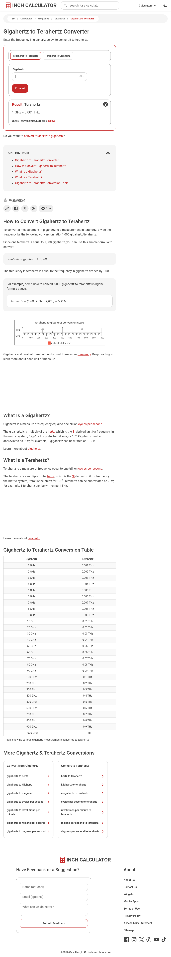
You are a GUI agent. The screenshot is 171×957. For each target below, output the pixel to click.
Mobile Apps (131, 901)
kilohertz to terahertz (82, 784)
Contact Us (130, 887)
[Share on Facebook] (16, 208)
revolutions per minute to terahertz (82, 812)
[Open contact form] (105, 104)
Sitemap (129, 930)
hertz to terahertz (82, 776)
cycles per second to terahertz (82, 801)
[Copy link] (7, 208)
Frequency (43, 18)
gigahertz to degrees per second (28, 831)
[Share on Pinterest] (33, 208)
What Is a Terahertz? (28, 177)
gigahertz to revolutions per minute (28, 812)
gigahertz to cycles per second (28, 801)
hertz (51, 431)
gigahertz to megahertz (28, 793)
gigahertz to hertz (28, 776)
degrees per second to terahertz (82, 831)
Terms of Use (132, 908)
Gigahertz (60, 18)
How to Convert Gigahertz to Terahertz (40, 166)
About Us (129, 880)
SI (74, 431)
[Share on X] (25, 208)
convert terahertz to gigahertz (44, 136)
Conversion (26, 18)
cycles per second (90, 424)
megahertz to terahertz (82, 793)
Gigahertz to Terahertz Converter (36, 160)
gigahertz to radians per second (28, 822)
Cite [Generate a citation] (46, 208)
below (51, 120)
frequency (84, 354)
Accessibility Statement (138, 923)
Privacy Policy (132, 915)
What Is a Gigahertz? (29, 171)
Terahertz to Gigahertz (57, 55)
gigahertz (34, 448)
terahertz (34, 538)
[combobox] (94, 6)
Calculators (147, 5)
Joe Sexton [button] (19, 199)
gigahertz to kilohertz (28, 784)
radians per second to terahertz (82, 822)
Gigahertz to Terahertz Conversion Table (41, 183)
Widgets (129, 894)
